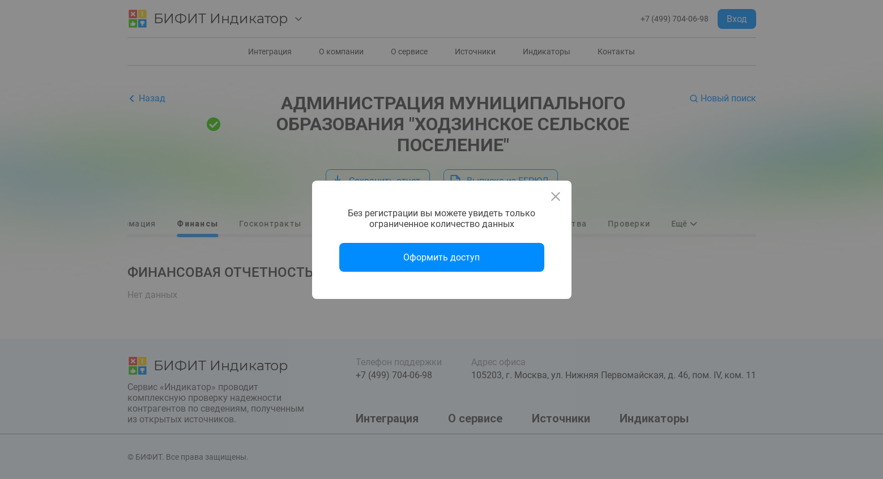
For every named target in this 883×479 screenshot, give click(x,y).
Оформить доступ (441, 257)
